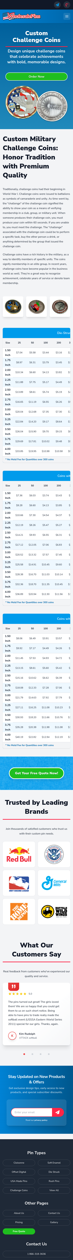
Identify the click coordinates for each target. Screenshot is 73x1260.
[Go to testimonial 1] (24, 1054)
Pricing (19, 1222)
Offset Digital (19, 1172)
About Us (19, 1213)
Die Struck (54, 1172)
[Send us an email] (57, 4)
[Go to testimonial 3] (40, 1054)
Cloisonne (19, 1162)
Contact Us (54, 1213)
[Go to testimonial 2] (32, 1054)
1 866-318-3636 (36, 1254)
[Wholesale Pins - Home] (22, 16)
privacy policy (40, 1120)
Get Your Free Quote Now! (36, 773)
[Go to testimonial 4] (48, 1054)
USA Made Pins (19, 1181)
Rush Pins (54, 1181)
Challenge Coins (19, 1190)
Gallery (54, 1222)
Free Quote (19, 1231)
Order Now (37, 77)
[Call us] (66, 4)
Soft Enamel (54, 1162)
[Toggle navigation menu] (66, 16)
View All (54, 1190)
